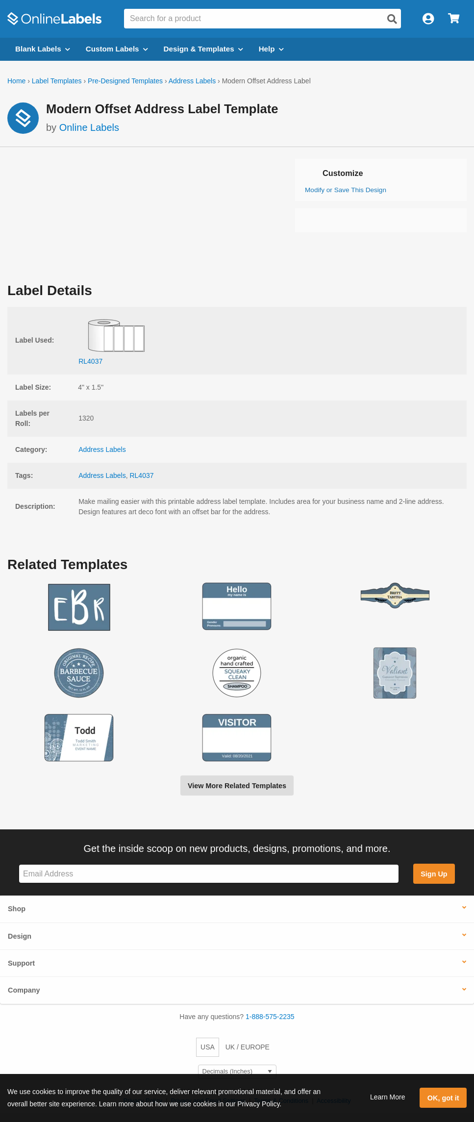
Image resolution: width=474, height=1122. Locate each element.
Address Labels (192, 81)
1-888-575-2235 (270, 1017)
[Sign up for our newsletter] (209, 874)
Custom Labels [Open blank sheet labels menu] (117, 49)
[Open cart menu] (454, 19)
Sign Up (434, 874)
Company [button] (24, 990)
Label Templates (57, 81)
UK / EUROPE (247, 1047)
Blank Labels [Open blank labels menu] (42, 49)
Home (16, 81)
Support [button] (21, 963)
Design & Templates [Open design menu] (203, 49)
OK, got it (443, 1098)
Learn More (387, 1097)
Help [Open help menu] (271, 49)
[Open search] (392, 19)
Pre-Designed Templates (125, 81)
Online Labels (89, 127)
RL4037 (141, 475)
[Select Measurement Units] (237, 1072)
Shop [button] (16, 909)
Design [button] (19, 936)
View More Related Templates (237, 786)
